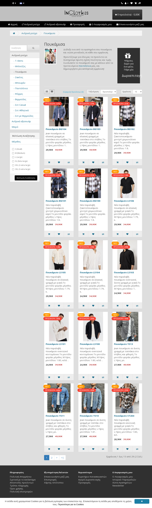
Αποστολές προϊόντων (22, 482)
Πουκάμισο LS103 (124, 272)
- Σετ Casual (19, 104)
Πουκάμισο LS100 (90, 343)
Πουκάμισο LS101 (56, 343)
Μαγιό (15, 126)
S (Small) (17, 149)
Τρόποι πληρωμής (19, 485)
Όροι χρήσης (16, 488)
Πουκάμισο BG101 (56, 200)
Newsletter (118, 485)
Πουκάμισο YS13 (123, 343)
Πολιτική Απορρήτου (20, 476)
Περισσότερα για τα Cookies (71, 504)
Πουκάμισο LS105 (56, 272)
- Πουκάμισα (19, 71)
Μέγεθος (16, 141)
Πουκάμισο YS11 (55, 415)
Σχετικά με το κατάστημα (22, 479)
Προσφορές (77, 24)
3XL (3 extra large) (21, 169)
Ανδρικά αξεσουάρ (55, 24)
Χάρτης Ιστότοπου (54, 482)
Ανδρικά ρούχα (31, 24)
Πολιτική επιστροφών (21, 491)
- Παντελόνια (20, 88)
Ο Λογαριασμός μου (100, 24)
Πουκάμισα (49, 33)
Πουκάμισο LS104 (90, 272)
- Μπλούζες (19, 66)
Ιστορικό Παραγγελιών (124, 479)
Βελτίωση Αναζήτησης (26, 178)
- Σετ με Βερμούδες (22, 115)
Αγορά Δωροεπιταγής (89, 479)
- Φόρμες (17, 93)
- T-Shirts (17, 60)
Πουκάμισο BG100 (90, 200)
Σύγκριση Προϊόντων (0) (73, 92)
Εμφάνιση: (127, 91)
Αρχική (12, 24)
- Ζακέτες (17, 77)
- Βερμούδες (19, 99)
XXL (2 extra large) (21, 165)
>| (62, 457)
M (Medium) (18, 153)
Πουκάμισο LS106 (124, 200)
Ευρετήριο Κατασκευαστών (92, 476)
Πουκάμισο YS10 (89, 415)
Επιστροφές (50, 479)
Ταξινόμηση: (93, 91)
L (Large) (17, 157)
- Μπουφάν (18, 82)
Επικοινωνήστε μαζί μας (130, 24)
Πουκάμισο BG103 (90, 129)
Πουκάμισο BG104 (56, 129)
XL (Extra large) (19, 161)
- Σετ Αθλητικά (20, 110)
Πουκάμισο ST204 (124, 415)
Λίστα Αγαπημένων (122, 482)
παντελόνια (85, 65)
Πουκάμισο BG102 (124, 129)
